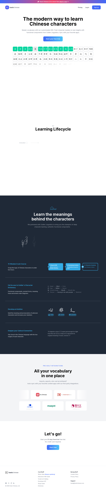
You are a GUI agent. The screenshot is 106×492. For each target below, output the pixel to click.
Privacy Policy (74, 476)
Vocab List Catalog (43, 479)
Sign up (96, 7)
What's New (46, 474)
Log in (87, 7)
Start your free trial (53, 39)
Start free (53, 447)
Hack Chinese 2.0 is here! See (53, 2)
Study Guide (41, 483)
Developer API (42, 481)
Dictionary (40, 486)
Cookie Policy (74, 474)
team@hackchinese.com (77, 483)
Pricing (80, 7)
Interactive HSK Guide (44, 476)
